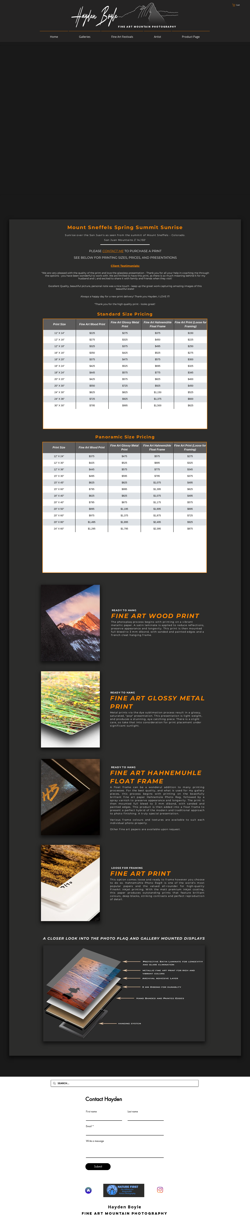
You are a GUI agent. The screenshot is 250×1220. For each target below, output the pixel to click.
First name (91, 1111)
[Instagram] (160, 1190)
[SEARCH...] (124, 1083)
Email (89, 1126)
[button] (237, 5)
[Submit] (98, 1166)
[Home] (88, 1190)
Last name (133, 1111)
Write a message (95, 1141)
